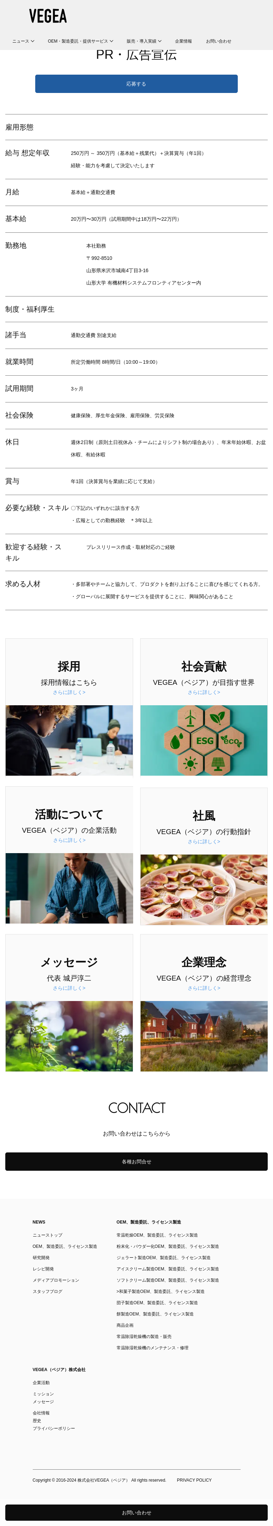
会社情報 (41, 1413)
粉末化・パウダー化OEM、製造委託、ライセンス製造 (168, 1246)
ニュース (20, 41)
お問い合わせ (218, 41)
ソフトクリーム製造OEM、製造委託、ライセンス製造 (168, 1280)
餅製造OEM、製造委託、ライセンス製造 (155, 1314)
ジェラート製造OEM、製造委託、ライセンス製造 (164, 1257)
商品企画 (125, 1325)
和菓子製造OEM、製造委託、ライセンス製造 (162, 1291)
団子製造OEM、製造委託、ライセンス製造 (157, 1302)
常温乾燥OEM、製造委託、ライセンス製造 (157, 1235)
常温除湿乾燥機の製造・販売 (144, 1336)
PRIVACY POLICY (194, 1480)
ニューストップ (47, 1235)
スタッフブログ (47, 1291)
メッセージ (43, 1401)
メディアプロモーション (56, 1280)
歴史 (37, 1420)
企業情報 (183, 41)
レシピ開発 (43, 1269)
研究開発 (41, 1257)
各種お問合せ (136, 1161)
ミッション (43, 1393)
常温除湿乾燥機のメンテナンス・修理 (152, 1347)
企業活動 (41, 1382)
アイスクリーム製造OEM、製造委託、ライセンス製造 (168, 1269)
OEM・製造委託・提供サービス (78, 41)
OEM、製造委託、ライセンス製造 (65, 1246)
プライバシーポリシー (54, 1428)
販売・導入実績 (141, 41)
